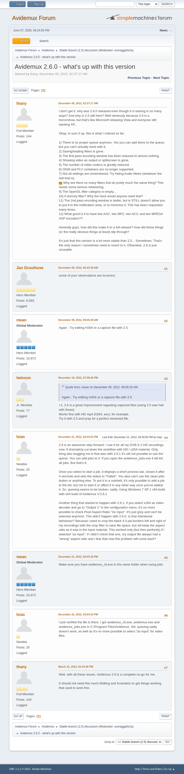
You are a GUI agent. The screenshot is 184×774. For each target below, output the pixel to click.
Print (165, 90)
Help (137, 769)
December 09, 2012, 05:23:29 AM (78, 267)
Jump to (109, 741)
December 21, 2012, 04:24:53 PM (78, 436)
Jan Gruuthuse (29, 268)
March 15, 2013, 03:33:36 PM (75, 666)
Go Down (20, 90)
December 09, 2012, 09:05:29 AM (78, 319)
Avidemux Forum (33, 18)
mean (21, 320)
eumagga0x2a (123, 50)
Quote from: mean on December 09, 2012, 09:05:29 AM (101, 387)
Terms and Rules (152, 769)
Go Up (18, 716)
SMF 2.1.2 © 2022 (19, 769)
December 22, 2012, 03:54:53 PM (78, 614)
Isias (20, 437)
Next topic (161, 78)
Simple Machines (42, 769)
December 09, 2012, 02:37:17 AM (78, 103)
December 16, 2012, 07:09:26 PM (78, 377)
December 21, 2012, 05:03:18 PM (78, 556)
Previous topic (139, 78)
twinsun (23, 378)
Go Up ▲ (169, 769)
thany (21, 103)
